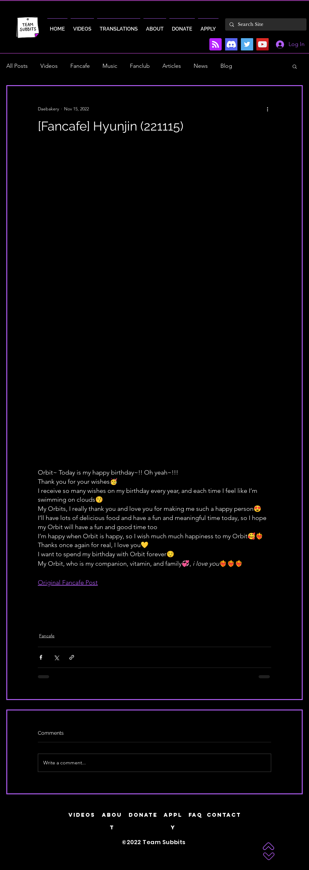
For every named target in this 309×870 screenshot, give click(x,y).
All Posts (17, 65)
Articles (171, 65)
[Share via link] (72, 657)
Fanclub (140, 65)
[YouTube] (262, 44)
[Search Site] (265, 24)
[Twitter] (247, 44)
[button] (295, 66)
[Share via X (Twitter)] (56, 657)
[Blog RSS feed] (215, 44)
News (201, 65)
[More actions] (267, 109)
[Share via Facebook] (41, 657)
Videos (49, 65)
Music (109, 65)
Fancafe (80, 65)
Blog (226, 65)
